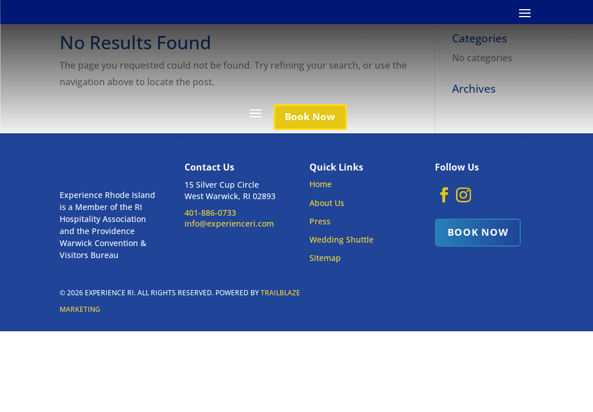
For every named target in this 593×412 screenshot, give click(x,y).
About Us (326, 202)
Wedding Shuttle (341, 239)
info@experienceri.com (229, 223)
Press (320, 221)
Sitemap (325, 257)
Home (320, 184)
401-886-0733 (210, 212)
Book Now (310, 116)
